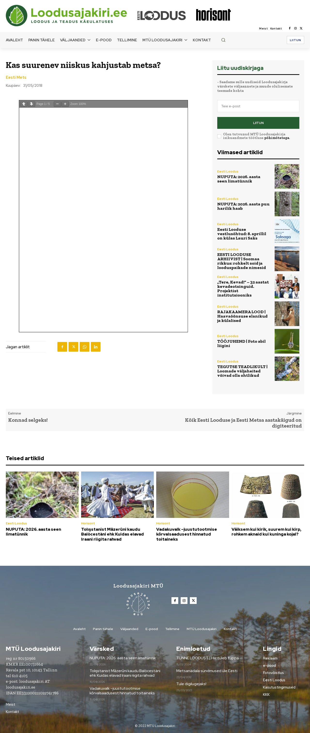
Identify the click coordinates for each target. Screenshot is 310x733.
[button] (223, 40)
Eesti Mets (16, 78)
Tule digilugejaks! (191, 683)
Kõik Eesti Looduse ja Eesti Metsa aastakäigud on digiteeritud (243, 423)
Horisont (88, 523)
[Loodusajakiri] (71, 15)
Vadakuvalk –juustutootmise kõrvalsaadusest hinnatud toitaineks (186, 534)
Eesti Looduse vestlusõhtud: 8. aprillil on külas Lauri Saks (241, 234)
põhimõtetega (276, 138)
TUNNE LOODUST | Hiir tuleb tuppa (207, 657)
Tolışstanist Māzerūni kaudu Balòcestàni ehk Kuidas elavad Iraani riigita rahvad (112, 534)
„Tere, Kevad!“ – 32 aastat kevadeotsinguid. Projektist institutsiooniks (243, 288)
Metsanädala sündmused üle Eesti (206, 670)
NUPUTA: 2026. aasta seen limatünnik (238, 179)
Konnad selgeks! (28, 420)
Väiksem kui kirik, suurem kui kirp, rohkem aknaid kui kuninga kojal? (266, 532)
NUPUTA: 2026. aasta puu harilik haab (243, 206)
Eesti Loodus (227, 171)
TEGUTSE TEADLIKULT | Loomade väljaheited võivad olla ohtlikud (242, 371)
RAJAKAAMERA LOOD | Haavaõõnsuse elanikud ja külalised (242, 316)
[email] (258, 106)
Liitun (258, 123)
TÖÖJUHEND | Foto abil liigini (241, 343)
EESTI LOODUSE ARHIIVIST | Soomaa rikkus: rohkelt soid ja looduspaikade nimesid (241, 261)
